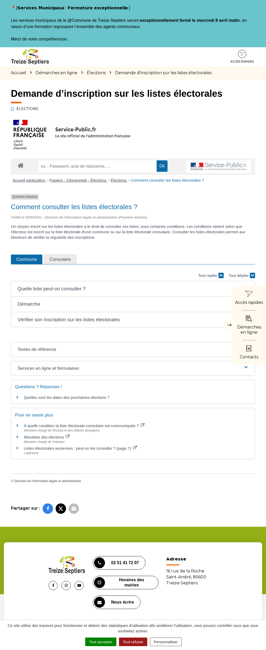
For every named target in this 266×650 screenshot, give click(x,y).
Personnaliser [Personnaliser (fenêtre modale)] (166, 642)
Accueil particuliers (29, 180)
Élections (119, 180)
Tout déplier (242, 275)
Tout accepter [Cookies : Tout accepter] (100, 642)
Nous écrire (114, 602)
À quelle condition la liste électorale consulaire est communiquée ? (84, 425)
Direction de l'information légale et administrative (47, 481)
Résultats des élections (47, 437)
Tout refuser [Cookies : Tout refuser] (133, 642)
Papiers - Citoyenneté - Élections (79, 180)
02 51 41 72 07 (116, 562)
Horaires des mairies (119, 582)
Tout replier (211, 275)
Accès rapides (242, 56)
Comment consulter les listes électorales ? (167, 180)
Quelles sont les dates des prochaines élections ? (66, 397)
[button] (133, 289)
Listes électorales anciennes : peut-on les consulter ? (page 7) (80, 448)
